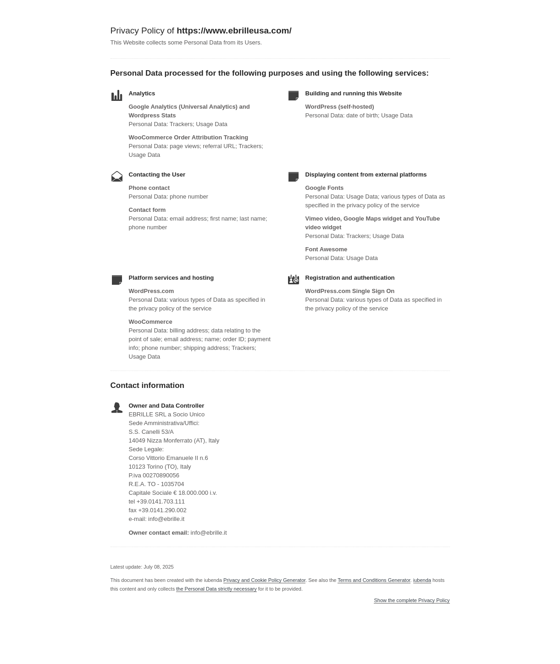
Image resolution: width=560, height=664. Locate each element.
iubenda (422, 580)
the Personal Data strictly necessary (216, 589)
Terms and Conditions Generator (374, 580)
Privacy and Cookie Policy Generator (264, 580)
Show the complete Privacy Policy (411, 600)
